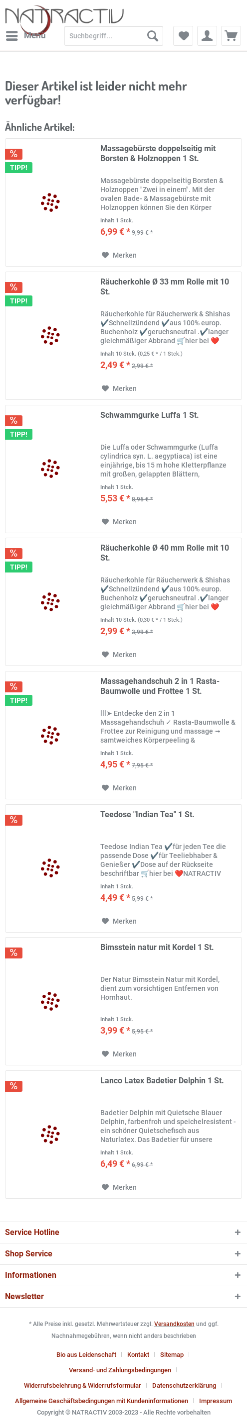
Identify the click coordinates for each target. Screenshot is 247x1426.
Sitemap (172, 1354)
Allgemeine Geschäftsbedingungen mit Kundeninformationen (101, 1401)
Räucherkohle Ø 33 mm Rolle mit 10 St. (164, 286)
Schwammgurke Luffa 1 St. (149, 415)
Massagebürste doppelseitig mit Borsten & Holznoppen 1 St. (158, 153)
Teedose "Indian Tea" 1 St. (147, 814)
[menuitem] (25, 36)
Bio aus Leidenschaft (86, 1354)
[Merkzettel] (183, 36)
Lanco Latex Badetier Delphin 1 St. (162, 1080)
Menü (26, 34)
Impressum (215, 1401)
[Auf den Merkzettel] (119, 255)
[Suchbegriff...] (113, 36)
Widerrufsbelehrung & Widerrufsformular (82, 1385)
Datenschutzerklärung (184, 1385)
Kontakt (138, 1354)
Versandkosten (174, 1324)
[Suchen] (152, 36)
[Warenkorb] (231, 36)
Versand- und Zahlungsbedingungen (120, 1370)
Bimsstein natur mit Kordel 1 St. (157, 947)
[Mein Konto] (207, 36)
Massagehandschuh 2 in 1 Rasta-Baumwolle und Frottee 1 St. (160, 686)
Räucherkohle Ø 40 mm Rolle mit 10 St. (164, 553)
